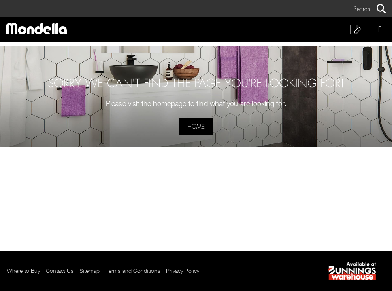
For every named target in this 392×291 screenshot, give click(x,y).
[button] (369, 8)
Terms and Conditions (132, 271)
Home (196, 126)
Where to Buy (23, 271)
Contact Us (60, 271)
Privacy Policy (182, 271)
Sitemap (89, 271)
